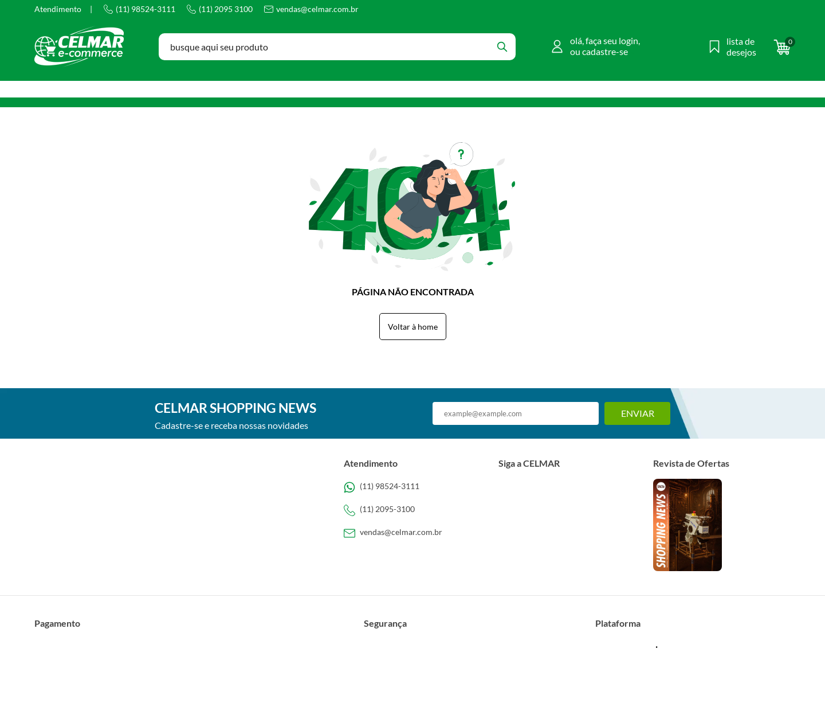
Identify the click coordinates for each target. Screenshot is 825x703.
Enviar (637, 413)
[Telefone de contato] (412, 487)
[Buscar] (502, 47)
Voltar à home (413, 326)
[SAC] (412, 533)
